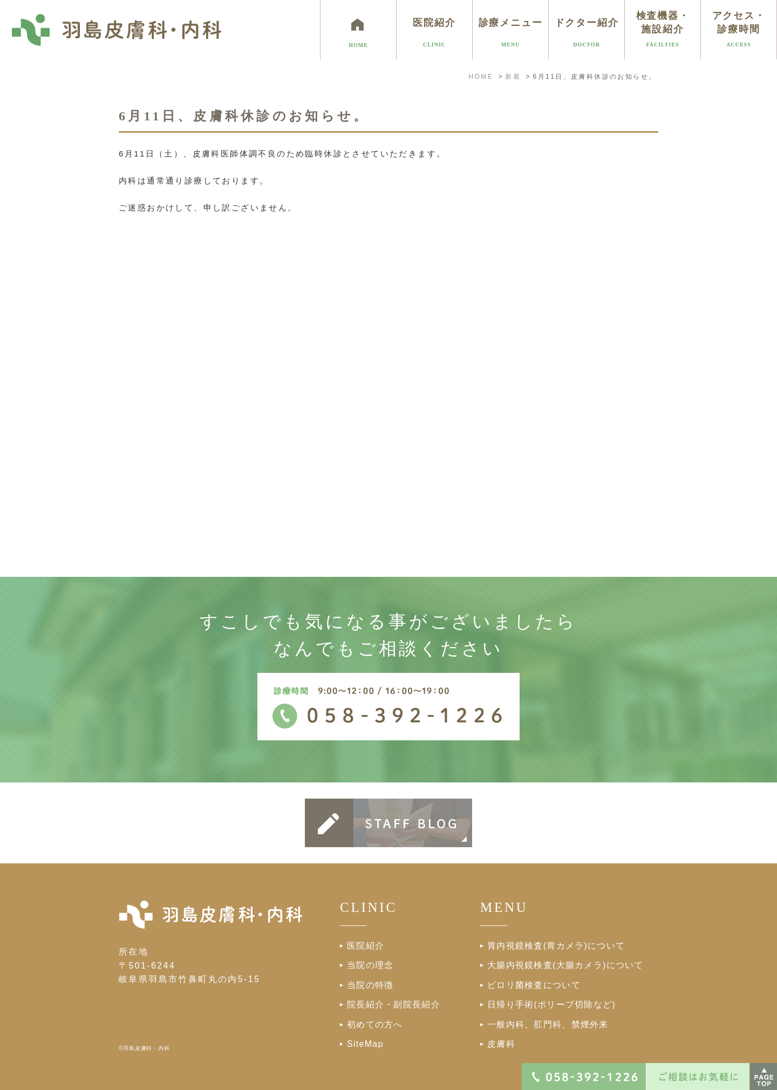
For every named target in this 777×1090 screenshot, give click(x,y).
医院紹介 (365, 945)
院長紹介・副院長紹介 (393, 1004)
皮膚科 (501, 1043)
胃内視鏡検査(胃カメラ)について (556, 945)
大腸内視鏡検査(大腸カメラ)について (565, 965)
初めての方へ (375, 1024)
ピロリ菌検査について (534, 985)
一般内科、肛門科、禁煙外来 (548, 1024)
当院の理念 (370, 965)
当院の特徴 (370, 985)
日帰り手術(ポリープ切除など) (551, 1004)
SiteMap (365, 1043)
